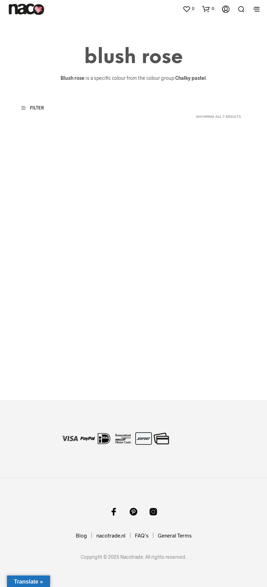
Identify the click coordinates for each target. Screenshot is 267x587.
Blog (81, 535)
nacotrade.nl (111, 535)
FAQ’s (141, 535)
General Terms (175, 535)
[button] (188, 8)
